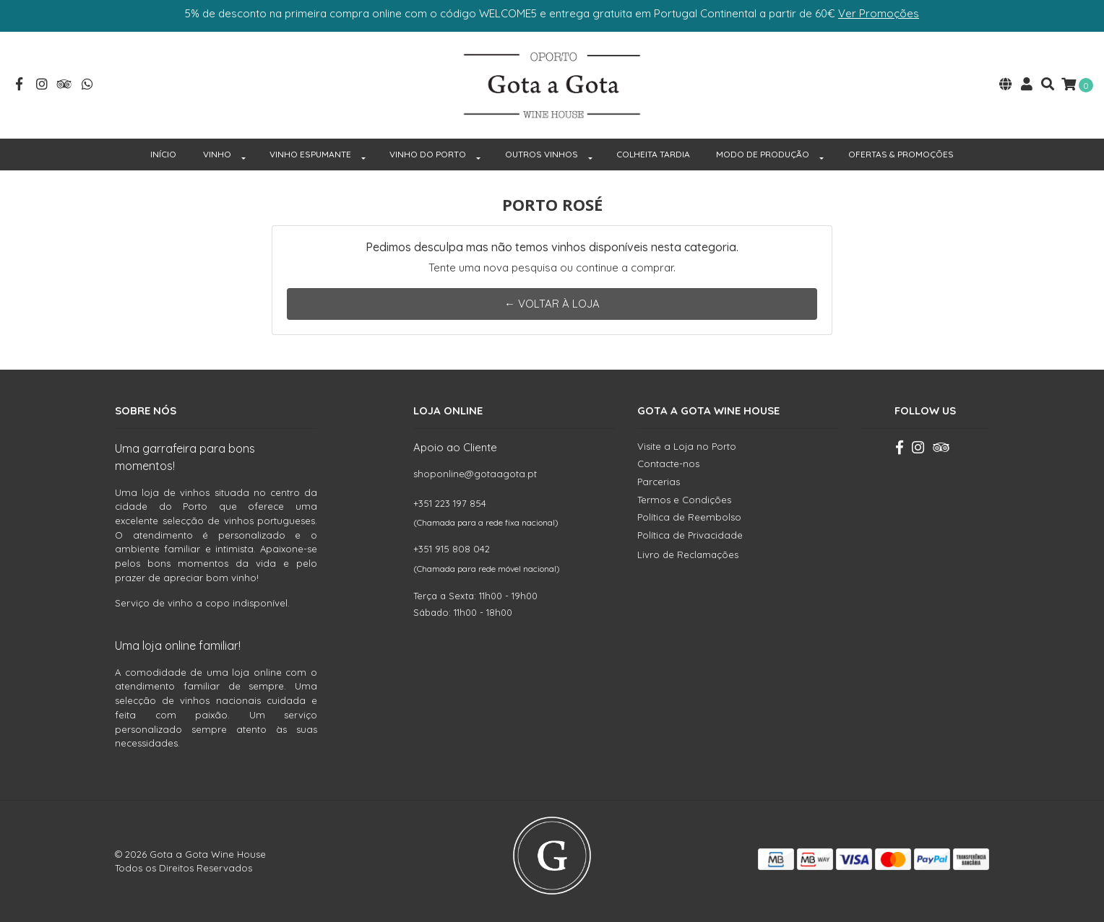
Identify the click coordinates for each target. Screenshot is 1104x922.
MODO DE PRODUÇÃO (762, 154)
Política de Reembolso (689, 517)
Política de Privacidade (690, 535)
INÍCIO (163, 154)
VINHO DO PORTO (427, 154)
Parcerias (658, 481)
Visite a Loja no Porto (686, 446)
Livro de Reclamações (687, 554)
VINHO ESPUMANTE (310, 154)
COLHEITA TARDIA (653, 154)
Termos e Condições (684, 499)
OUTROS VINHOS (541, 154)
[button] (1006, 85)
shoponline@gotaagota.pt (475, 473)
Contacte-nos (668, 463)
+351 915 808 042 (451, 548)
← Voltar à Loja (552, 303)
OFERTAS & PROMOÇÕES (901, 154)
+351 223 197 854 (449, 503)
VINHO (217, 154)
